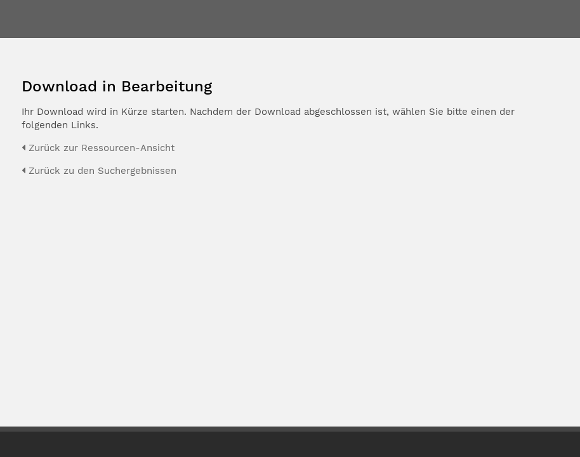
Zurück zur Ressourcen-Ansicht (98, 148)
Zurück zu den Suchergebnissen (99, 170)
